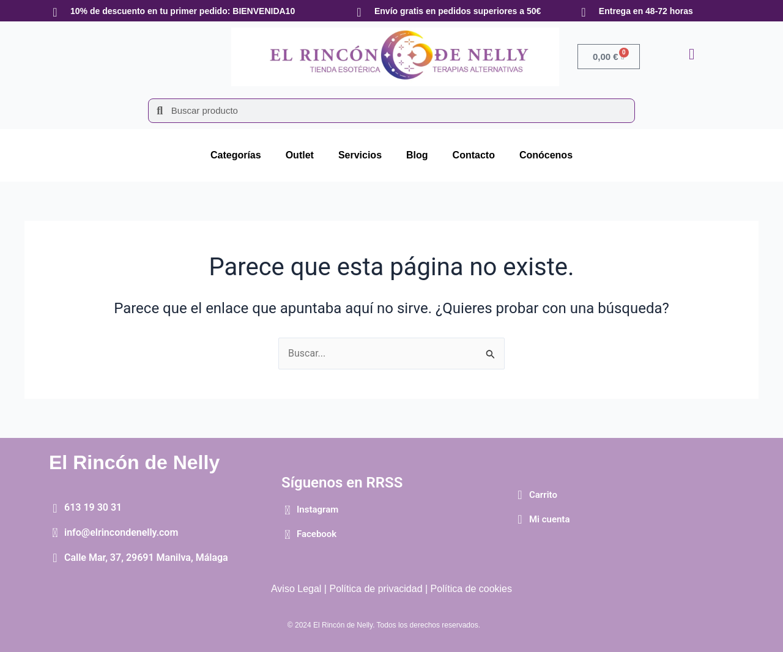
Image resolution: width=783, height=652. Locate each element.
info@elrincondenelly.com (121, 532)
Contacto (474, 155)
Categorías (235, 155)
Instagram (317, 509)
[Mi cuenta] (520, 519)
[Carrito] (520, 495)
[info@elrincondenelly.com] (55, 533)
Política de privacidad (375, 588)
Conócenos (546, 155)
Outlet (300, 155)
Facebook (316, 533)
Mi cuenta (549, 519)
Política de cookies (471, 588)
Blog (417, 155)
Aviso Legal (296, 588)
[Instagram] (287, 510)
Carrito (543, 494)
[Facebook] (287, 534)
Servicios (360, 155)
